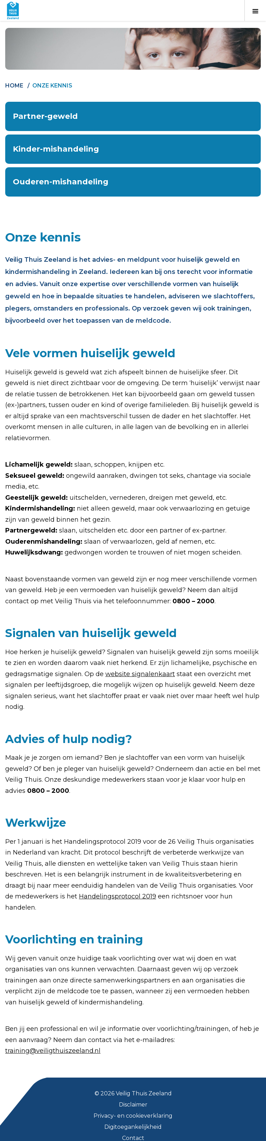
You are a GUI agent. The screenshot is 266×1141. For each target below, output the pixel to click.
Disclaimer (133, 1104)
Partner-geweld (45, 116)
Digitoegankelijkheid (133, 1127)
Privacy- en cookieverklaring (133, 1115)
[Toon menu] (255, 10)
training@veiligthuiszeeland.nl (52, 1051)
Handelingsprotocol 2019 (117, 896)
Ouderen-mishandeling (60, 181)
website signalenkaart (140, 674)
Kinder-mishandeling (56, 149)
